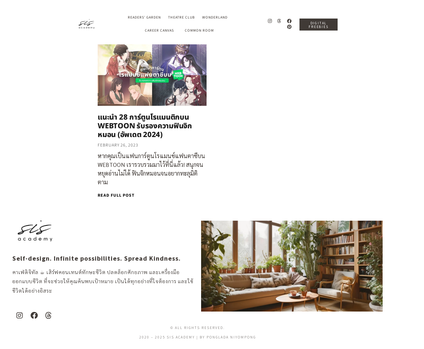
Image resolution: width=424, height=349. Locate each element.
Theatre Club (181, 17)
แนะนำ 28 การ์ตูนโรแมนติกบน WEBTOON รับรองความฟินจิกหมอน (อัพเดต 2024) (145, 126)
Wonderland (216, 17)
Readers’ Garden (144, 17)
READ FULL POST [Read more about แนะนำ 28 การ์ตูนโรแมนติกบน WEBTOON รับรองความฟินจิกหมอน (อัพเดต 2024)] (116, 195)
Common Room (199, 30)
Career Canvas (161, 30)
